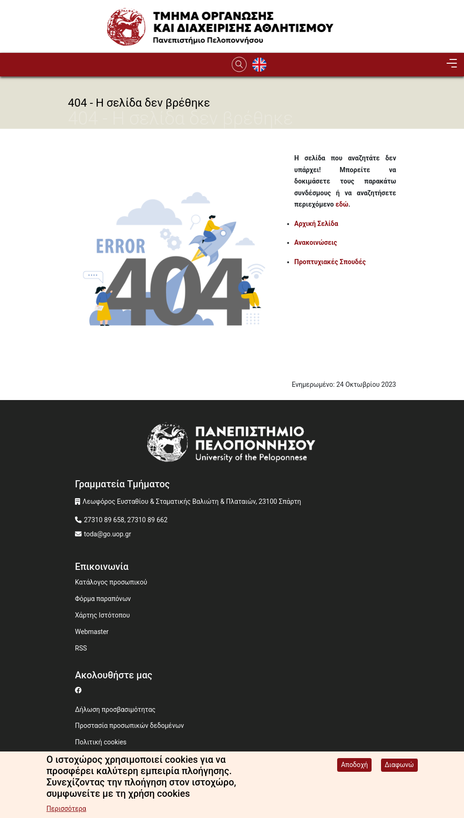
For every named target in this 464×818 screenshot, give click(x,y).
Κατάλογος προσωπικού (111, 582)
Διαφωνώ (399, 766)
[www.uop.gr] (232, 445)
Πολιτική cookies (100, 742)
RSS (81, 648)
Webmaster (91, 631)
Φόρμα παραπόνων (103, 598)
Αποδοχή (354, 766)
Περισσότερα (66, 810)
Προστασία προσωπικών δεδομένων (129, 725)
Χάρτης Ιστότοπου (102, 615)
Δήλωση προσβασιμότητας (115, 709)
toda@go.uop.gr (107, 534)
